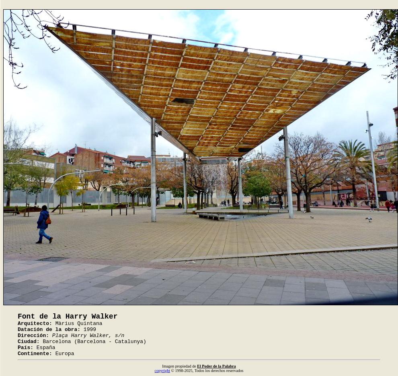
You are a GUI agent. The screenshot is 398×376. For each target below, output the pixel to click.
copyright (162, 370)
